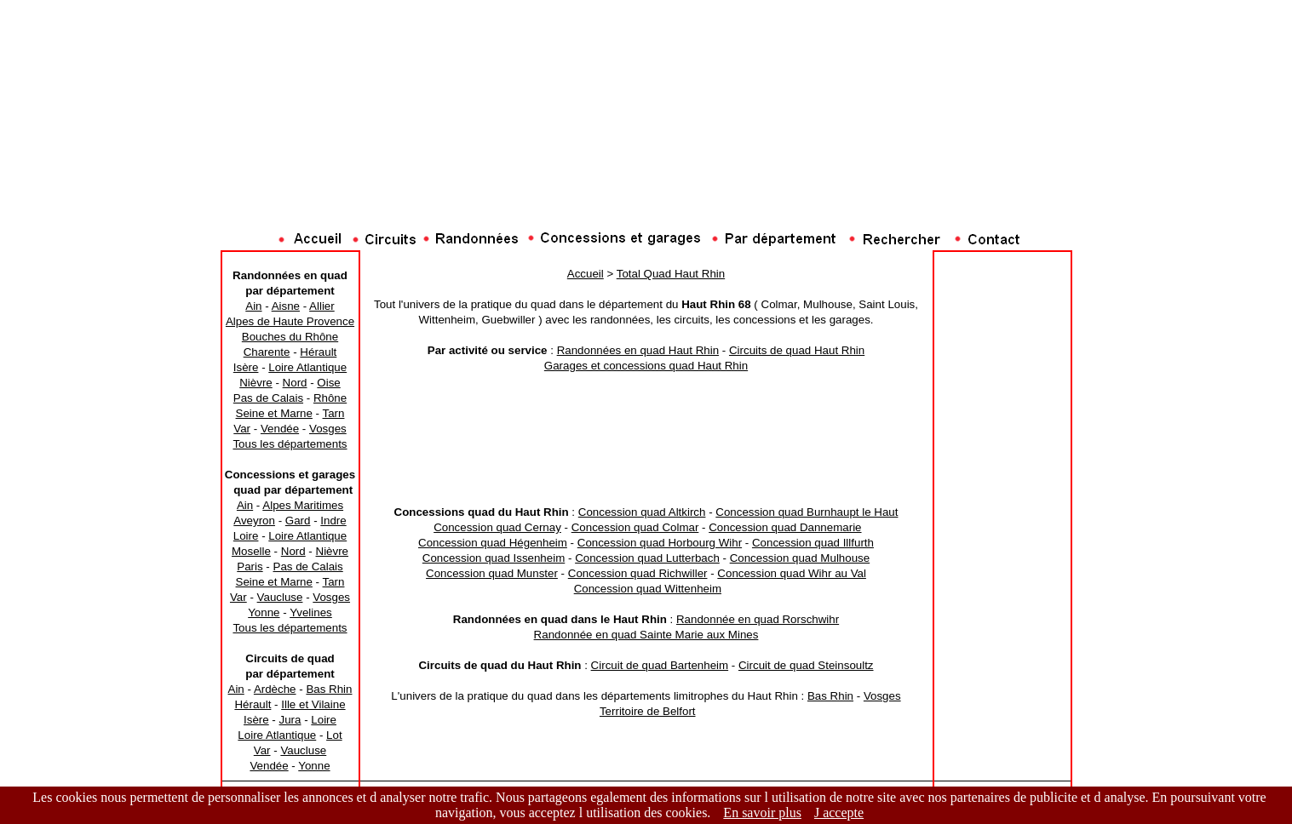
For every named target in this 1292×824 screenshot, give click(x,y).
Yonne (263, 612)
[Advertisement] (646, 191)
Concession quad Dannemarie (785, 527)
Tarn (334, 413)
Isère (246, 367)
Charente (267, 352)
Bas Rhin (329, 689)
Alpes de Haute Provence (290, 321)
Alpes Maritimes (302, 505)
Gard (298, 520)
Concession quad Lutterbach (647, 558)
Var (241, 428)
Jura (290, 719)
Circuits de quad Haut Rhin (796, 350)
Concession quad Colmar (635, 527)
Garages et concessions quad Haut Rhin (646, 365)
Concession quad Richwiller (638, 573)
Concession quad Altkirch (642, 512)
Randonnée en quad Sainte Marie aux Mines (646, 634)
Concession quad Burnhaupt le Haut (806, 512)
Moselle (251, 551)
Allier (322, 306)
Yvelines (311, 612)
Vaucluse (280, 597)
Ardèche (275, 689)
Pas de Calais (268, 398)
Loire (246, 535)
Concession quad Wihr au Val (791, 573)
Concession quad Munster (492, 573)
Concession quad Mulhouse (800, 558)
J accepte (839, 812)
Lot (334, 735)
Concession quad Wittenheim (647, 588)
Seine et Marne (274, 413)
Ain (253, 306)
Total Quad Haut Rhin (671, 273)
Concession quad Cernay (497, 527)
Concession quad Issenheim (493, 558)
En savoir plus (762, 812)
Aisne (286, 306)
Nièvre (256, 382)
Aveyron (254, 520)
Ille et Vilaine (313, 704)
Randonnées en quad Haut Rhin (638, 350)
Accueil (585, 273)
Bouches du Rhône (290, 336)
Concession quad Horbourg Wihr (659, 542)
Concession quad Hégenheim (492, 542)
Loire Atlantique (307, 367)
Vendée (280, 428)
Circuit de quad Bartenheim (660, 665)
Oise (328, 382)
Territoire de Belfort (648, 711)
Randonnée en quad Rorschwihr (757, 619)
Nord (295, 382)
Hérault (318, 352)
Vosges (328, 428)
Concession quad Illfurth (813, 542)
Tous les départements (290, 444)
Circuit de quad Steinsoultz (806, 665)
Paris (249, 566)
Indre (333, 520)
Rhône (330, 398)
